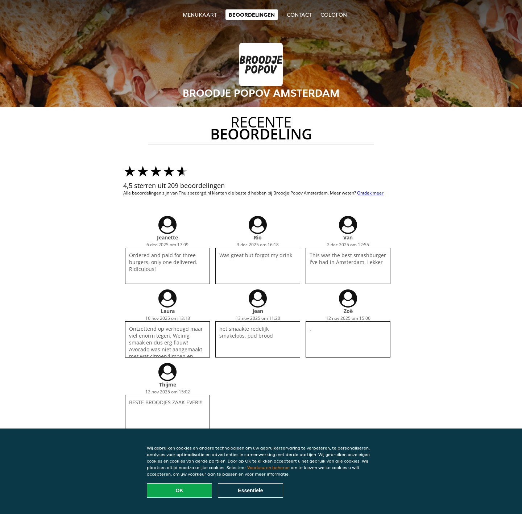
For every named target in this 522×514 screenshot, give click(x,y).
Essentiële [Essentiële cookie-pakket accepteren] (250, 490)
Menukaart (200, 14)
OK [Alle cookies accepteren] (179, 490)
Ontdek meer (370, 193)
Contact (299, 14)
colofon (333, 14)
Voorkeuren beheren (268, 467)
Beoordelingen (252, 14)
